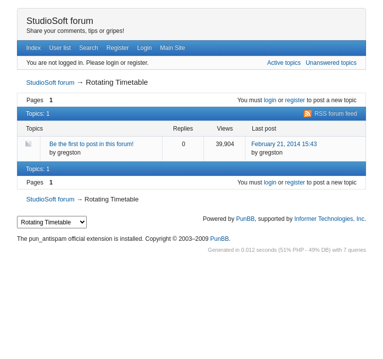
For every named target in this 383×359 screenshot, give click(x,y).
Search (88, 47)
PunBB (245, 218)
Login (144, 47)
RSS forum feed (336, 113)
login (270, 100)
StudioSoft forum (59, 21)
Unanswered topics (331, 62)
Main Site (172, 47)
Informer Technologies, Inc (329, 218)
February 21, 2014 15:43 (284, 144)
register (295, 100)
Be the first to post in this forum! (91, 144)
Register (117, 47)
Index (33, 47)
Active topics (284, 62)
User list (60, 47)
